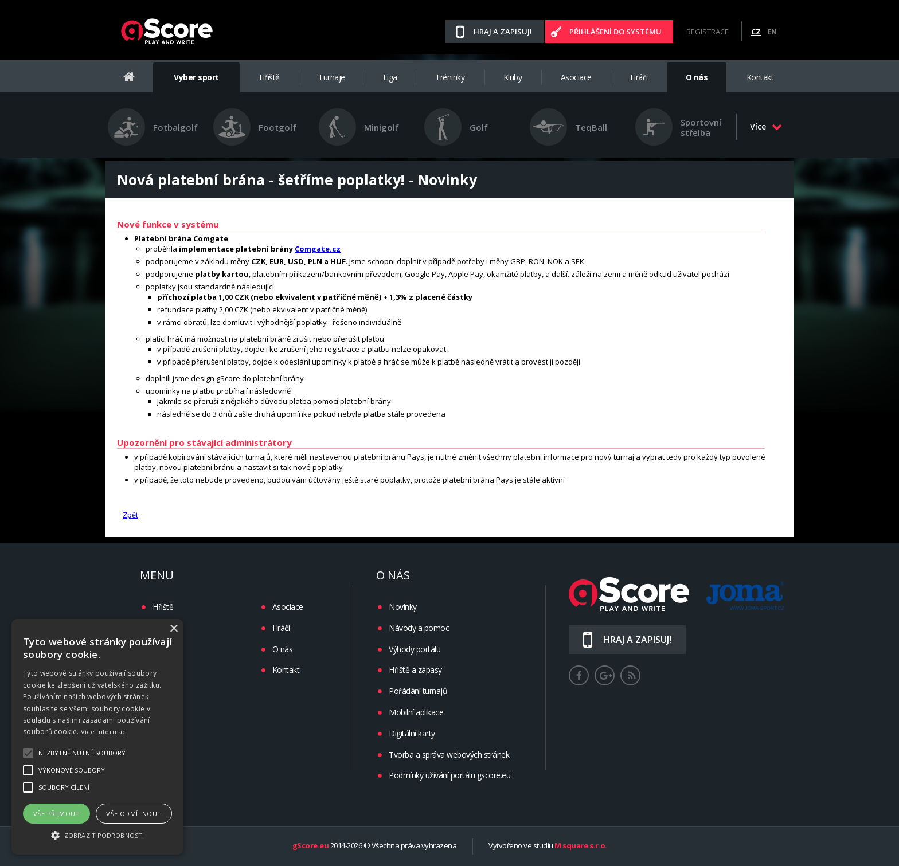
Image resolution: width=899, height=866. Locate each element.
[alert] (97, 737)
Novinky (403, 606)
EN (772, 31)
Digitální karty (412, 733)
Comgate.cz (318, 249)
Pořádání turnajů (418, 690)
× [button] (173, 629)
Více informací (104, 731)
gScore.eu (310, 846)
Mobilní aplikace (416, 712)
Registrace (707, 31)
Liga (390, 77)
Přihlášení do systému (615, 31)
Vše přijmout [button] (56, 813)
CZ (756, 31)
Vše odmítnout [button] (133, 813)
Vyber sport (196, 77)
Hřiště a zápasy (415, 669)
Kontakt (760, 77)
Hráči (639, 77)
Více (766, 126)
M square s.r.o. (580, 846)
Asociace (576, 77)
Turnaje (331, 77)
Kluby (512, 77)
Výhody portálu (414, 649)
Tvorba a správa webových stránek (449, 754)
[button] (97, 834)
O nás (697, 77)
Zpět (130, 515)
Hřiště (269, 77)
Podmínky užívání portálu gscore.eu (449, 775)
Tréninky (449, 77)
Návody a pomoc (419, 627)
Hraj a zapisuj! (503, 31)
